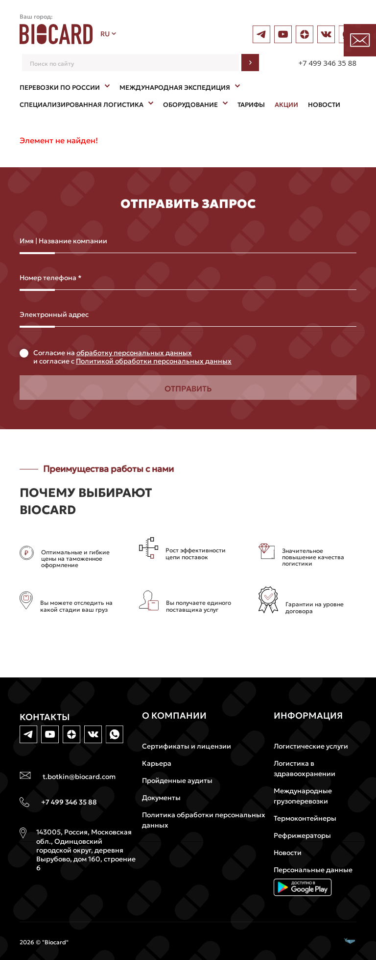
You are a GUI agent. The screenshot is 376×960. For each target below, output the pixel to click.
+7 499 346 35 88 (327, 63)
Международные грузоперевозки (303, 795)
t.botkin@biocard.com (79, 776)
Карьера (156, 763)
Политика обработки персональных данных (203, 820)
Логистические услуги (311, 746)
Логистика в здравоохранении (304, 768)
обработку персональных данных (134, 352)
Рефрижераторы (302, 835)
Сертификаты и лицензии (186, 746)
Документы (161, 797)
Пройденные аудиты (177, 780)
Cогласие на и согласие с (132, 357)
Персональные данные (313, 869)
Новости (288, 852)
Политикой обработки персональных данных (154, 361)
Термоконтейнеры (305, 818)
